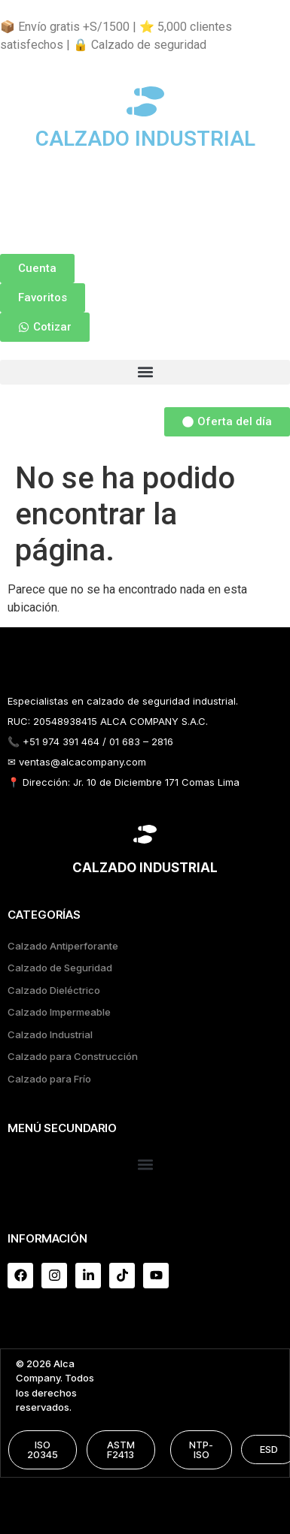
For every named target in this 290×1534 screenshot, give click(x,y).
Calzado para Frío (49, 1079)
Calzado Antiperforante (63, 946)
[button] (145, 372)
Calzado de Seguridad (60, 968)
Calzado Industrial (50, 1034)
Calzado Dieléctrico (54, 990)
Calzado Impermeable (59, 1012)
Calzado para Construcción (73, 1056)
